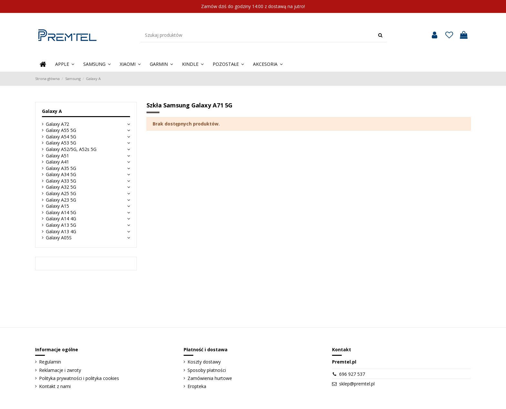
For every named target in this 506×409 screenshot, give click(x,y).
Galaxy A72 (57, 124)
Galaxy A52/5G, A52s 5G (71, 149)
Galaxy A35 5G (61, 168)
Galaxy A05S (59, 237)
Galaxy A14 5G (61, 212)
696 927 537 (352, 374)
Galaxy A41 (57, 162)
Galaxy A (52, 111)
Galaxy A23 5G (61, 200)
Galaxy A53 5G (61, 143)
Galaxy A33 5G (61, 181)
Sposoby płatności (206, 370)
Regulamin (50, 362)
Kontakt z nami (55, 386)
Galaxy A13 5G (61, 225)
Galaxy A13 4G (61, 231)
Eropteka (196, 386)
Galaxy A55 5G (61, 130)
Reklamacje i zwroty (60, 370)
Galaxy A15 (57, 206)
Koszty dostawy (204, 362)
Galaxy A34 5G (61, 174)
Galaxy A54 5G (61, 137)
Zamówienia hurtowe (209, 378)
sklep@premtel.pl (357, 384)
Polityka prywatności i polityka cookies (79, 378)
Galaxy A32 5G (61, 187)
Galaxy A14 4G (61, 218)
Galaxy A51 (57, 156)
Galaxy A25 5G (61, 193)
